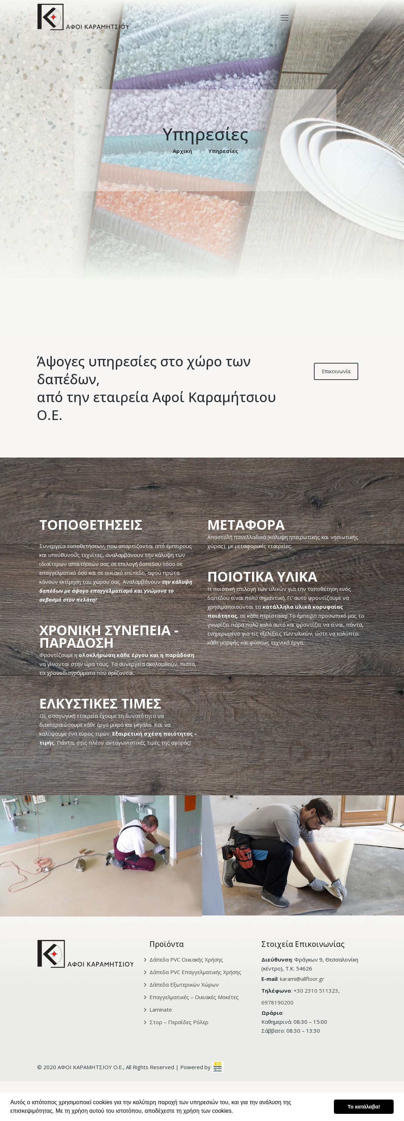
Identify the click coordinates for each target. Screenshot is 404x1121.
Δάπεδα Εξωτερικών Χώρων (184, 984)
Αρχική (182, 150)
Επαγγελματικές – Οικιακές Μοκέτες (194, 997)
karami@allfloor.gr (302, 978)
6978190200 (277, 1002)
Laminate (160, 1009)
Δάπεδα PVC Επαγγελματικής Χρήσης (195, 972)
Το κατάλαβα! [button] (364, 1107)
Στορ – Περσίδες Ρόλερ (178, 1022)
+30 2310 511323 (316, 990)
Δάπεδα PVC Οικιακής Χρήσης (186, 959)
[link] (217, 1067)
